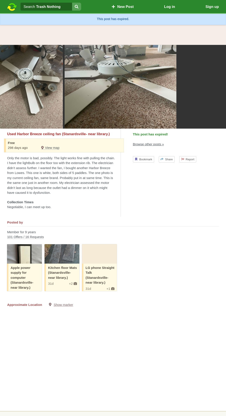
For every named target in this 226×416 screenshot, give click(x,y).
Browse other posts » (148, 144)
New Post (123, 7)
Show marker (63, 305)
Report (187, 159)
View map (50, 148)
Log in (169, 7)
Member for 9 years (113, 235)
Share (167, 159)
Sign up (212, 7)
